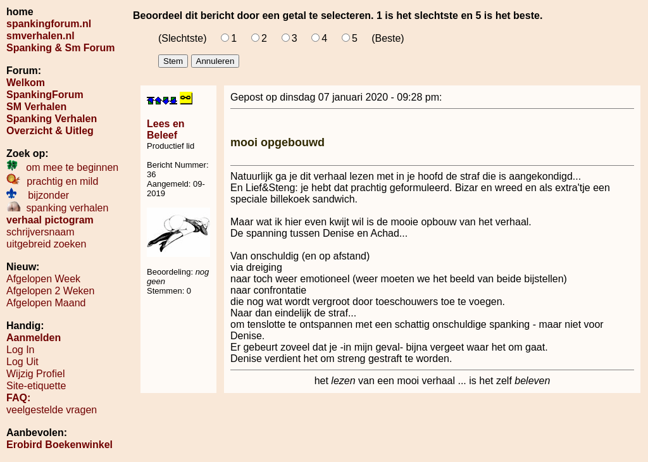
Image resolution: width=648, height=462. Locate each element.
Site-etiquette (36, 385)
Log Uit (22, 361)
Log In (20, 349)
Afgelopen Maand (45, 302)
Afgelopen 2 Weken (50, 290)
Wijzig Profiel (35, 373)
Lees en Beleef (166, 129)
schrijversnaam (40, 232)
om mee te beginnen (62, 167)
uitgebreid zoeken (46, 244)
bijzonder (37, 195)
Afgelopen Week (43, 278)
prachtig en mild (52, 181)
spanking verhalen (57, 208)
